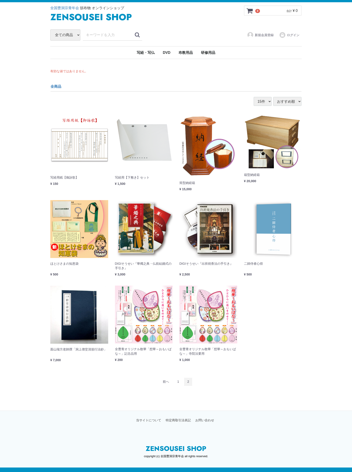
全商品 (56, 86)
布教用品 (185, 53)
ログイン (289, 35)
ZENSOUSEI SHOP (176, 448)
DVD (166, 53)
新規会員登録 (260, 35)
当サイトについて (148, 420)
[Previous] (166, 382)
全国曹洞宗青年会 (64, 8)
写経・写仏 (146, 53)
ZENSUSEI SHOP (91, 17)
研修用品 (208, 53)
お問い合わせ (204, 420)
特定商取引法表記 (178, 420)
